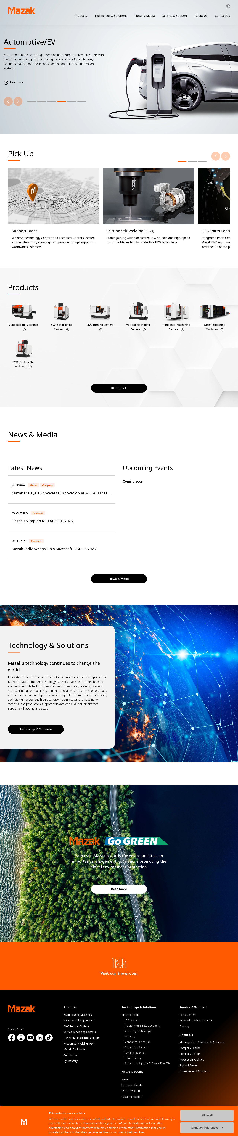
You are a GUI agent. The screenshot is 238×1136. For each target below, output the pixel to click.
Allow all (207, 1101)
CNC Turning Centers (76, 1026)
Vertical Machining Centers (80, 1032)
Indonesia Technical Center (195, 1020)
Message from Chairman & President (201, 1042)
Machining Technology (137, 1031)
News (124, 1079)
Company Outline (189, 1048)
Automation (71, 1055)
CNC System (131, 1020)
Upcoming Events (131, 1085)
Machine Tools (130, 1014)
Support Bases (188, 1065)
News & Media (145, 16)
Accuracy (129, 1036)
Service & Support (174, 16)
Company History (189, 1053)
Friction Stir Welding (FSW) (80, 1043)
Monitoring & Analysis (137, 1042)
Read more (119, 889)
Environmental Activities (194, 1071)
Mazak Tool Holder (75, 1049)
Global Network (228, 6)
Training (184, 1026)
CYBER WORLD (130, 1091)
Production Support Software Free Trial (147, 1063)
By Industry (71, 1061)
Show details (57, 1128)
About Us (201, 16)
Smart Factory (132, 1058)
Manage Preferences (207, 1113)
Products (81, 16)
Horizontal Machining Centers (81, 1037)
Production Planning (136, 1047)
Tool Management (135, 1052)
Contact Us (222, 16)
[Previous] (8, 101)
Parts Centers (187, 1014)
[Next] (18, 101)
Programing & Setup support (142, 1025)
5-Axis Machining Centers (79, 1020)
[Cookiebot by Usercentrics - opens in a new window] (24, 1129)
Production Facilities (191, 1059)
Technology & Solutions (110, 16)
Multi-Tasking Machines (78, 1014)
